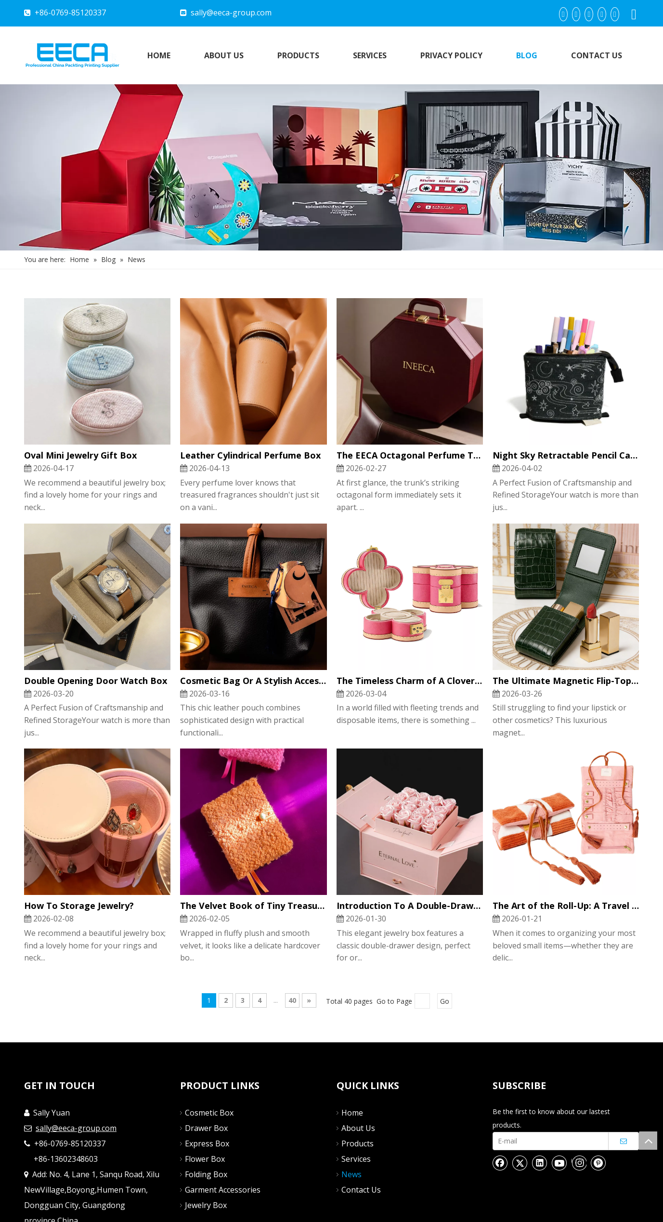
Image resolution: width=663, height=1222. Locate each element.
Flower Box (205, 1159)
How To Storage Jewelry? (79, 905)
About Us (358, 1128)
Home (352, 1112)
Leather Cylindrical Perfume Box (250, 455)
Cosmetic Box (209, 1112)
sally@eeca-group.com (231, 12)
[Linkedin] (576, 14)
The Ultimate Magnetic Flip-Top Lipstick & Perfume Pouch (566, 680)
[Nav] (331, 167)
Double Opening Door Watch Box (95, 680)
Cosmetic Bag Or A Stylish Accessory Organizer (253, 680)
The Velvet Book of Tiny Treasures (253, 905)
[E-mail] (548, 1141)
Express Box (207, 1143)
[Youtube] (602, 14)
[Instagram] (615, 14)
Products (357, 1143)
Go (444, 1001)
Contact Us (361, 1189)
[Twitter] (589, 14)
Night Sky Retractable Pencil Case (566, 455)
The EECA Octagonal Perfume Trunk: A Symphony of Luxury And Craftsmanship (410, 455)
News (351, 1174)
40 (292, 1000)
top (648, 1140)
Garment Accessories (222, 1189)
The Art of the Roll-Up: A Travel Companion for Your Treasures (566, 905)
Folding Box (206, 1174)
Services (356, 1159)
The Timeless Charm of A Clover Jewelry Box (410, 680)
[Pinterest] (598, 1162)
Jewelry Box (206, 1205)
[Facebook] (563, 14)
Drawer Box (206, 1128)
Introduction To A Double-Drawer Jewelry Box (410, 905)
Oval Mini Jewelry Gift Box (80, 455)
